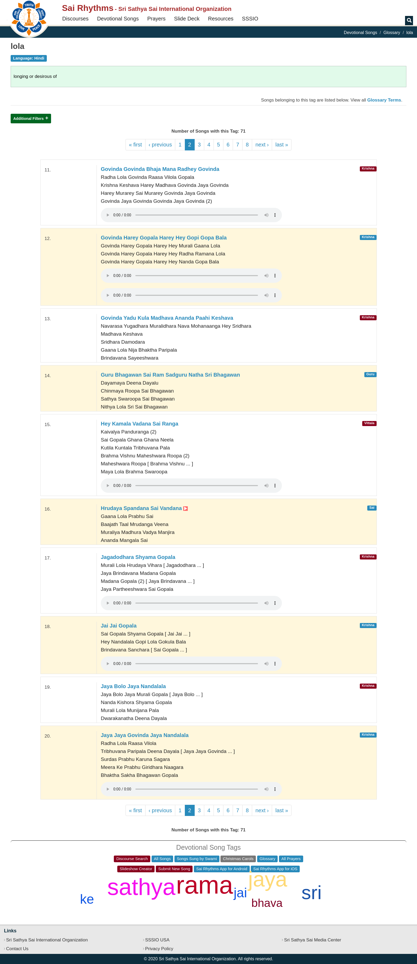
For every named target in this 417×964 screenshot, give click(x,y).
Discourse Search (132, 858)
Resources (220, 19)
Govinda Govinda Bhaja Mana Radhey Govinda (160, 169)
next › (262, 145)
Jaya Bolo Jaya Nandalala (133, 686)
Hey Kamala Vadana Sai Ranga (139, 424)
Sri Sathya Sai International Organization (47, 939)
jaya (267, 879)
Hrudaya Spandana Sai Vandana (144, 508)
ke (87, 899)
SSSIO (250, 19)
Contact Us (17, 948)
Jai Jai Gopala (119, 626)
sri (312, 892)
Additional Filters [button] (28, 118)
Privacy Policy (159, 948)
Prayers (156, 19)
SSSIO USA (157, 939)
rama (204, 885)
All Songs (162, 858)
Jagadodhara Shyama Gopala (138, 557)
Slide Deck (187, 19)
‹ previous (160, 145)
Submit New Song (174, 868)
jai (240, 892)
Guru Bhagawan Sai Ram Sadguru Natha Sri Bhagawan (170, 375)
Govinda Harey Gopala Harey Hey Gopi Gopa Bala (164, 238)
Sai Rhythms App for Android (221, 868)
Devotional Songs (118, 19)
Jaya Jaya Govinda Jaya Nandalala (145, 735)
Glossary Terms (384, 100)
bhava (266, 902)
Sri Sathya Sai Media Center (312, 939)
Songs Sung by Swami (197, 858)
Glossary (391, 32)
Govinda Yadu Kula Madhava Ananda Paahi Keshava (167, 318)
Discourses (75, 19)
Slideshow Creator (136, 868)
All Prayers (291, 858)
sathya (141, 887)
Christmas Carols (238, 858)
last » (281, 145)
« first (135, 145)
